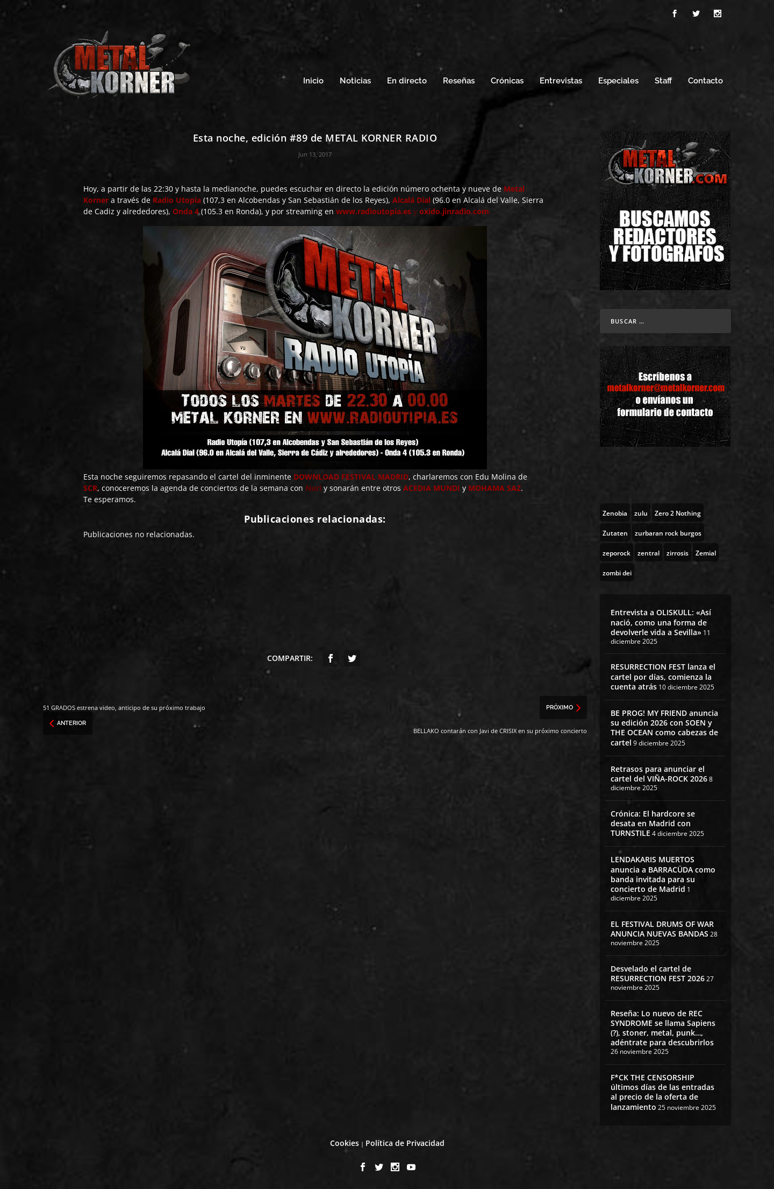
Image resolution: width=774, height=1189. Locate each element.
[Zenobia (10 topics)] (615, 511)
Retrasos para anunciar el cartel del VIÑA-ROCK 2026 (659, 772)
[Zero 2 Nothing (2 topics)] (678, 511)
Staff (663, 79)
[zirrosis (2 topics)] (677, 550)
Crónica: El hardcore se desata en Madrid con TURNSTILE (653, 821)
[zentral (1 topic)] (648, 550)
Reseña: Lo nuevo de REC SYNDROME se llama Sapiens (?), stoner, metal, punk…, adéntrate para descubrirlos (663, 1026)
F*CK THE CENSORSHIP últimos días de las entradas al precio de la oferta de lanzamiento (662, 1090)
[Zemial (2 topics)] (706, 550)
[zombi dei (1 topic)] (617, 570)
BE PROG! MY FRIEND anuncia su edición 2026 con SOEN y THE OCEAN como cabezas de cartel (664, 726)
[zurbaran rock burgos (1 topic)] (668, 531)
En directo (407, 79)
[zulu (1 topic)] (641, 511)
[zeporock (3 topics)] (616, 550)
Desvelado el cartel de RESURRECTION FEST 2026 (658, 972)
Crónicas (507, 79)
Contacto (705, 79)
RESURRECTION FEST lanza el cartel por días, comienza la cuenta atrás (663, 675)
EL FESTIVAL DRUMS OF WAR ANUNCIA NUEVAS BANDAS (662, 927)
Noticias (355, 79)
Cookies (344, 1141)
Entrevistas (561, 79)
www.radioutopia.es (373, 210)
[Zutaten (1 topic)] (615, 531)
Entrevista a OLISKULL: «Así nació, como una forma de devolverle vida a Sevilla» (661, 620)
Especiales (618, 79)
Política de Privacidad (405, 1141)
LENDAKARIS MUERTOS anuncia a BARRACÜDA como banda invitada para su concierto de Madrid (663, 872)
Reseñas (459, 79)
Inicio (313, 79)
